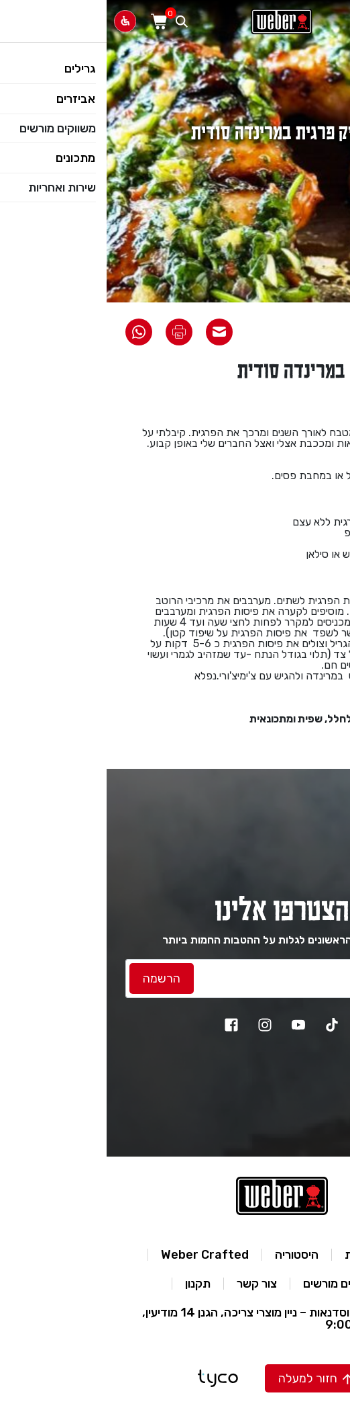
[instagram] (158, 1025)
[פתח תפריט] (333, 21)
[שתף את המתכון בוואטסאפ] (32, 332)
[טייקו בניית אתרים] (111, 1378)
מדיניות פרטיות (274, 1254)
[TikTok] (225, 1025)
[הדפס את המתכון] (72, 332)
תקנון (91, 1283)
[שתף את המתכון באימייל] (112, 332)
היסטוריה (190, 1254)
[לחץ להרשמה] (55, 978)
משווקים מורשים (234, 1283)
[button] (208, 1378)
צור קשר (150, 1283)
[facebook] (124, 1025)
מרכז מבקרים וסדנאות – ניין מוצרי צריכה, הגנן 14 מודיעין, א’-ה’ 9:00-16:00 (174, 1318)
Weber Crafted (98, 1254)
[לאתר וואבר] (175, 21)
